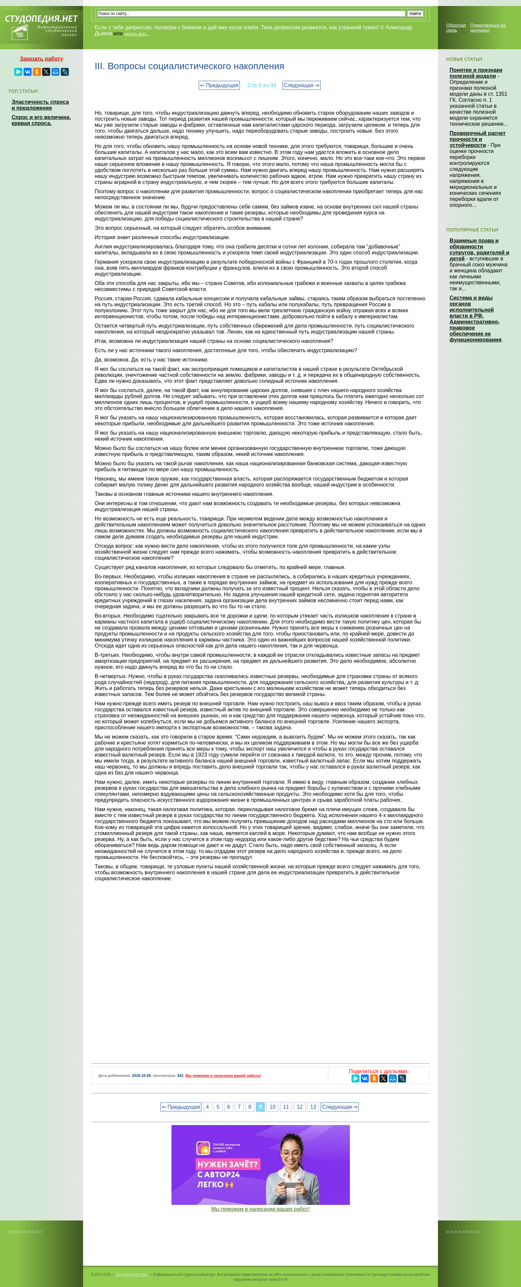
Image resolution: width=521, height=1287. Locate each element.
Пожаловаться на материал (487, 28)
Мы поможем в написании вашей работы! (223, 1075)
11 (286, 1107)
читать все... (136, 33)
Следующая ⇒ (301, 85)
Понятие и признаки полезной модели (476, 73)
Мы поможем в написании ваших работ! (260, 1209)
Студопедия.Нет (132, 1274)
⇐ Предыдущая (219, 85)
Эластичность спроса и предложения (40, 105)
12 (300, 1107)
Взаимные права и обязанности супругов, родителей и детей (479, 249)
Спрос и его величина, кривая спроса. (41, 120)
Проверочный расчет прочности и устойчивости (478, 139)
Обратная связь (456, 28)
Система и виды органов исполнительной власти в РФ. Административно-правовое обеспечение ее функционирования (475, 319)
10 (272, 1107)
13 (313, 1107)
